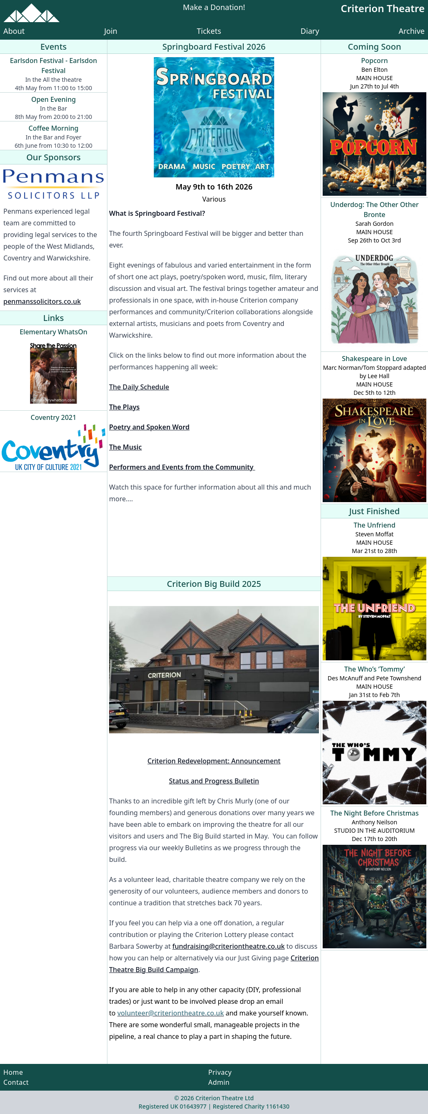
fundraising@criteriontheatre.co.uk (228, 946)
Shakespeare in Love (374, 358)
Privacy (220, 1072)
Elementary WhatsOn (53, 331)
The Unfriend (374, 525)
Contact (16, 1082)
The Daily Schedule (139, 387)
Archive (412, 31)
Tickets (209, 31)
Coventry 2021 (53, 417)
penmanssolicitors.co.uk (42, 301)
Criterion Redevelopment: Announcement (214, 760)
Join (110, 31)
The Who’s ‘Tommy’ (374, 669)
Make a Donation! (214, 7)
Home (13, 1072)
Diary (310, 31)
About (14, 31)
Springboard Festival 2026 (213, 46)
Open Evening (53, 99)
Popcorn (374, 60)
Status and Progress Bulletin (214, 781)
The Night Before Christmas (374, 813)
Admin (218, 1082)
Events (53, 46)
